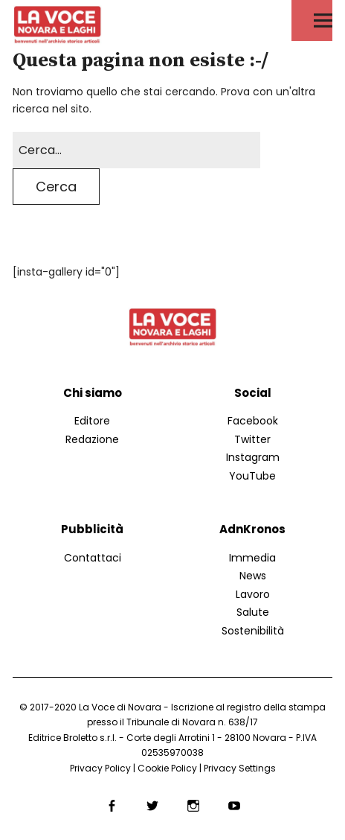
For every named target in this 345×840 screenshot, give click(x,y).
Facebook (253, 420)
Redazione (92, 439)
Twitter (252, 439)
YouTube (252, 475)
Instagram (253, 457)
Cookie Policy (167, 768)
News (252, 575)
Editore (92, 420)
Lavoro (253, 594)
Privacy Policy (100, 768)
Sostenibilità (253, 630)
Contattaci (92, 557)
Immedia (252, 557)
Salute (252, 612)
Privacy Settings (240, 768)
